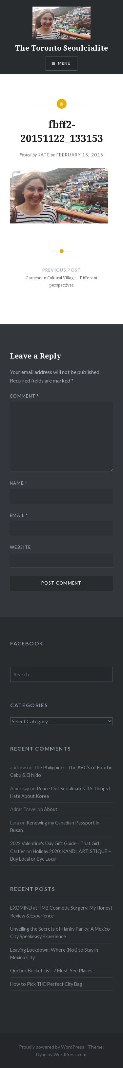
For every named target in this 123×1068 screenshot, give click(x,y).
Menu (64, 63)
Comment (24, 396)
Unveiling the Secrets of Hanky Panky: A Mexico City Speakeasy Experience (60, 932)
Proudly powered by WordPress (51, 1047)
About (50, 809)
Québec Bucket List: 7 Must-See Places (51, 970)
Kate (44, 154)
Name (18, 483)
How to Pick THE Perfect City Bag (46, 984)
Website (20, 547)
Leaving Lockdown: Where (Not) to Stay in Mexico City (54, 953)
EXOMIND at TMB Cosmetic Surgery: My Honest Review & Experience (61, 911)
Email (19, 515)
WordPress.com (69, 1054)
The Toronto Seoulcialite (61, 48)
